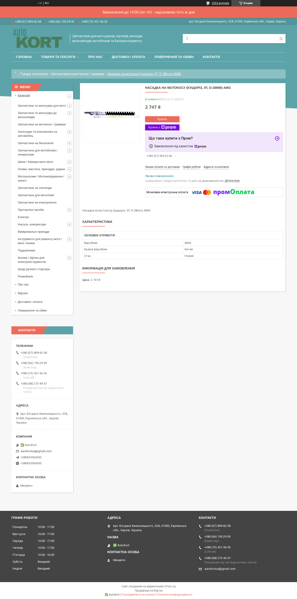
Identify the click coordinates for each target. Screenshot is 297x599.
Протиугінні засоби (31, 209)
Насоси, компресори (32, 224)
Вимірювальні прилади (33, 231)
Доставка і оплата (128, 57)
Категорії (24, 95)
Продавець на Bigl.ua (148, 590)
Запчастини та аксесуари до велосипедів (37, 115)
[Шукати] (281, 38)
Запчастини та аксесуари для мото (42, 105)
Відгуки (23, 293)
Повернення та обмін (174, 57)
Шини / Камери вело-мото (35, 162)
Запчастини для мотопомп (36, 195)
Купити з (162, 127)
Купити (162, 119)
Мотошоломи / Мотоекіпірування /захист (41, 178)
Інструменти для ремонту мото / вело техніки (40, 241)
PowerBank (25, 276)
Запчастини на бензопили (35, 143)
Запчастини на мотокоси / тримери (77, 74)
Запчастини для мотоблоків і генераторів (37, 152)
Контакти (211, 57)
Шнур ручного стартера (34, 269)
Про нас (95, 57)
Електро (23, 217)
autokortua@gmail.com (36, 451)
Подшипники (26, 250)
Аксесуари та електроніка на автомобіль (37, 133)
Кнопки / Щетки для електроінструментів (32, 260)
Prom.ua (170, 586)
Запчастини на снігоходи (35, 188)
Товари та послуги (58, 57)
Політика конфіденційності (174, 594)
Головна (24, 57)
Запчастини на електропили (37, 202)
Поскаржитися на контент (138, 594)
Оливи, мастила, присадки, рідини (41, 169)
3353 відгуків (220, 3)
